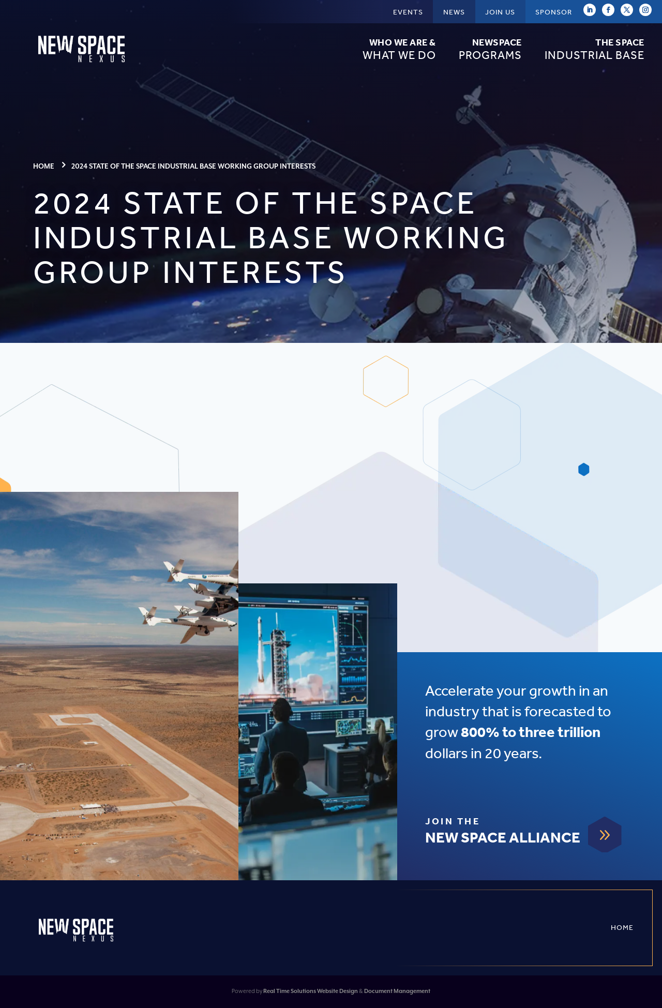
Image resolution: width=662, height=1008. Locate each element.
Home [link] (622, 927)
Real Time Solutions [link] (289, 991)
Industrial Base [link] (594, 49)
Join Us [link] (500, 12)
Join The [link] (452, 821)
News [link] (454, 12)
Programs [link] (490, 49)
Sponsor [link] (553, 12)
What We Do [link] (399, 49)
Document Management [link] (397, 991)
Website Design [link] (337, 991)
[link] (83, 64)
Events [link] (408, 12)
